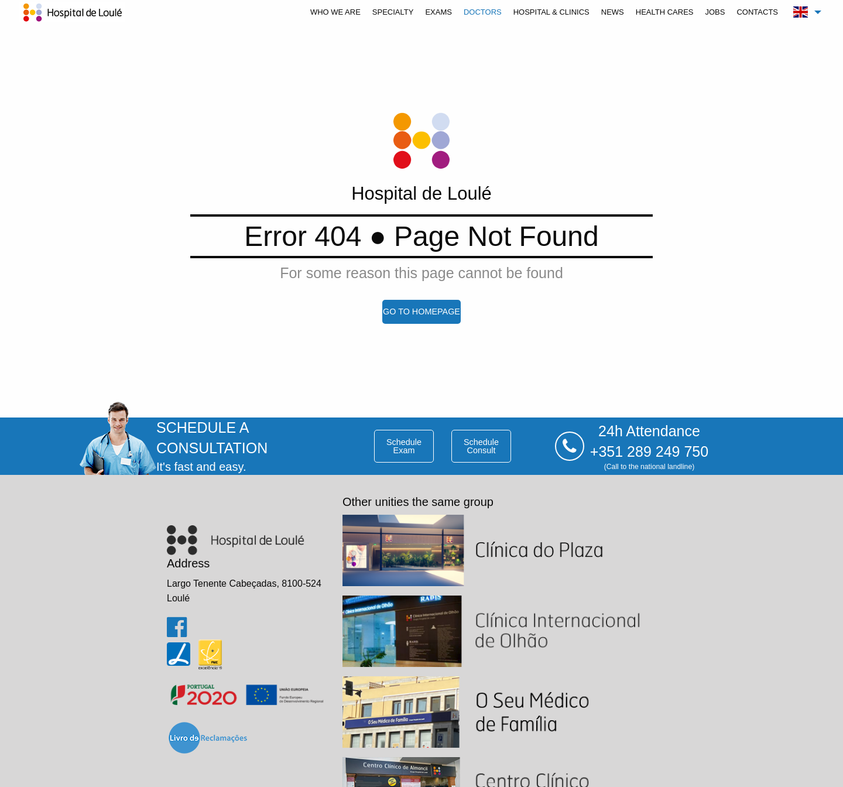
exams (438, 12)
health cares (665, 12)
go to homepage (421, 311)
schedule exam (404, 446)
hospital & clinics (551, 12)
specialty (393, 12)
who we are (335, 12)
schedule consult (481, 446)
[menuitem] (335, 12)
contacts (757, 12)
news (612, 12)
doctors (483, 12)
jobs (715, 12)
